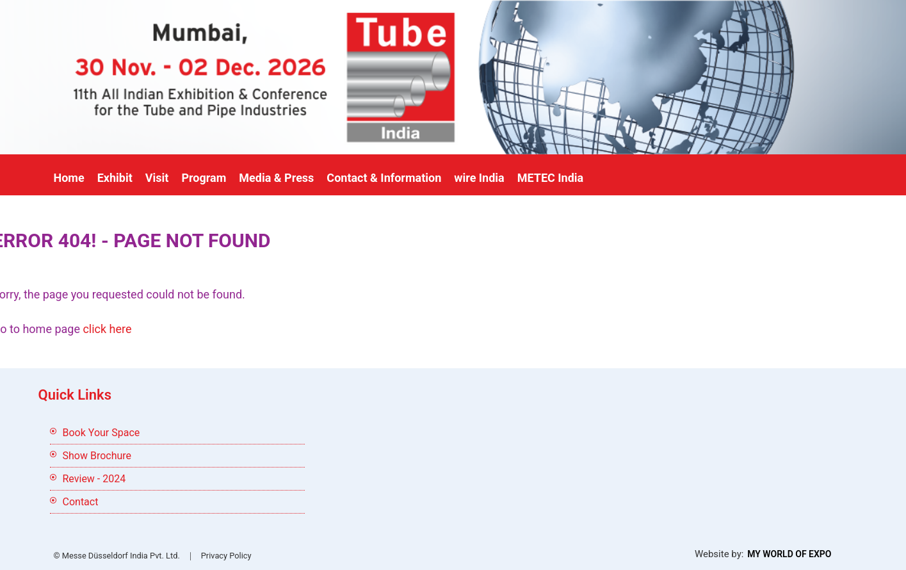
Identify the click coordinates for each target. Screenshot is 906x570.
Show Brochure (97, 456)
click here (107, 329)
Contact (81, 502)
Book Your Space (101, 433)
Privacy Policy (226, 555)
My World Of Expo (789, 554)
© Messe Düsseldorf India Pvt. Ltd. (117, 555)
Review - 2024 (94, 479)
